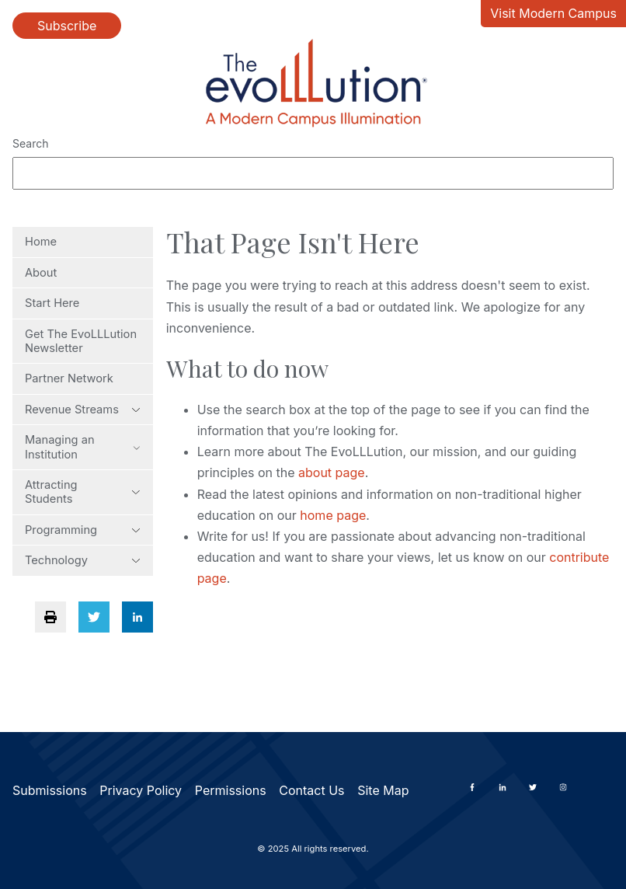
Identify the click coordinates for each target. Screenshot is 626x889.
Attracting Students (83, 492)
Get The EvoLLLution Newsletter (81, 341)
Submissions (49, 790)
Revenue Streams (83, 410)
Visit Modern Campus (553, 13)
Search (30, 143)
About (41, 273)
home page (333, 515)
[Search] (313, 173)
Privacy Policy (140, 790)
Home (41, 242)
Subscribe (66, 25)
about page (331, 472)
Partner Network (69, 378)
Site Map (383, 790)
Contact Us (311, 790)
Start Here (52, 303)
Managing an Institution (83, 447)
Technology (83, 560)
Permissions (230, 790)
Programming (83, 530)
